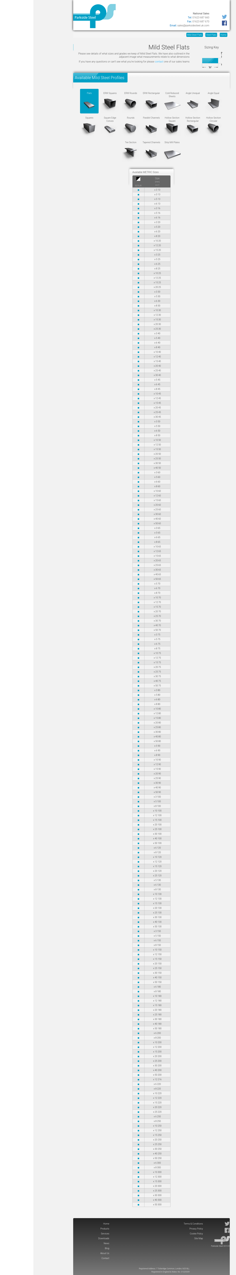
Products (178, 6)
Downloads (147, 6)
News (132, 6)
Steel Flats (178, 35)
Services (163, 6)
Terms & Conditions (160, 1223)
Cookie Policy (163, 1233)
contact (125, 61)
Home (192, 6)
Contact (94, 6)
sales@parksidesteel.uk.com (160, 25)
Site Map (165, 1238)
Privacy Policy (163, 1228)
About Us (108, 6)
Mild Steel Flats (161, 35)
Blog (121, 6)
